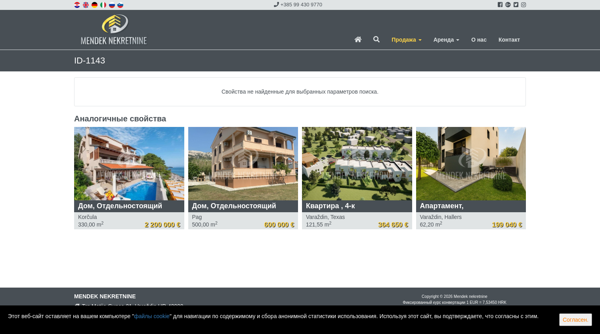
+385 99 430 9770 (298, 5)
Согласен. (576, 320)
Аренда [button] (446, 39)
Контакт (509, 39)
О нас (479, 39)
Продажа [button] (406, 39)
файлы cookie (152, 316)
